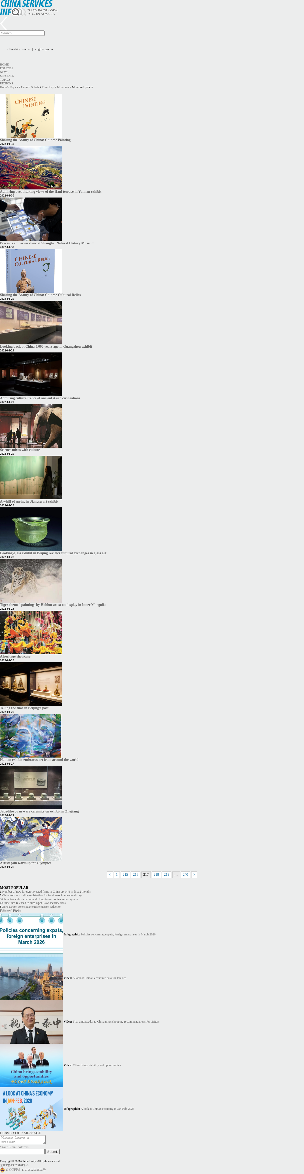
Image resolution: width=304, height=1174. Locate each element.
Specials (7, 76)
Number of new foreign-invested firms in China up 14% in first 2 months (46, 891)
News (4, 72)
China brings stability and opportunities (97, 1065)
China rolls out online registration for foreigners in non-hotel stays (42, 895)
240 (185, 874)
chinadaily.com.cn (18, 49)
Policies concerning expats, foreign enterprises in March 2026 (118, 934)
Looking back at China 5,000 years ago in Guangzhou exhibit (46, 346)
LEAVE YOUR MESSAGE (20, 1133)
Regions (6, 83)
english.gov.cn (44, 49)
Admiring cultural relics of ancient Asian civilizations (40, 398)
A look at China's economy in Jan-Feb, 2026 (107, 1109)
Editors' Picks (10, 911)
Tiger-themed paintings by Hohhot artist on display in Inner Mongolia (53, 605)
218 (156, 874)
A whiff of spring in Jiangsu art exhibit (29, 501)
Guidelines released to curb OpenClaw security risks (34, 903)
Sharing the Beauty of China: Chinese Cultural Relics (40, 295)
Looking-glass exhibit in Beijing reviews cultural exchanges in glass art (53, 553)
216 (135, 874)
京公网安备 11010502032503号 (26, 1171)
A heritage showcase (15, 656)
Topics (5, 79)
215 (125, 874)
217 (146, 874)
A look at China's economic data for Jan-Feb (99, 978)
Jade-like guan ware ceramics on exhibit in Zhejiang (39, 811)
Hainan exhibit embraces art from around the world (39, 760)
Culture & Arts (30, 87)
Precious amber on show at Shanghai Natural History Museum (47, 243)
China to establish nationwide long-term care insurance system (40, 899)
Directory (48, 87)
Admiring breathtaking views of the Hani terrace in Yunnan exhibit (50, 191)
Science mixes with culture (20, 450)
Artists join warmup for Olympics (25, 863)
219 (166, 874)
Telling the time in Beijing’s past (24, 708)
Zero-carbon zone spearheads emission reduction (31, 906)
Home (4, 64)
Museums (63, 87)
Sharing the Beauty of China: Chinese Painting (35, 140)
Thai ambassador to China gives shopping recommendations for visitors (116, 1021)
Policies (6, 68)
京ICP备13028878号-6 (14, 1166)
